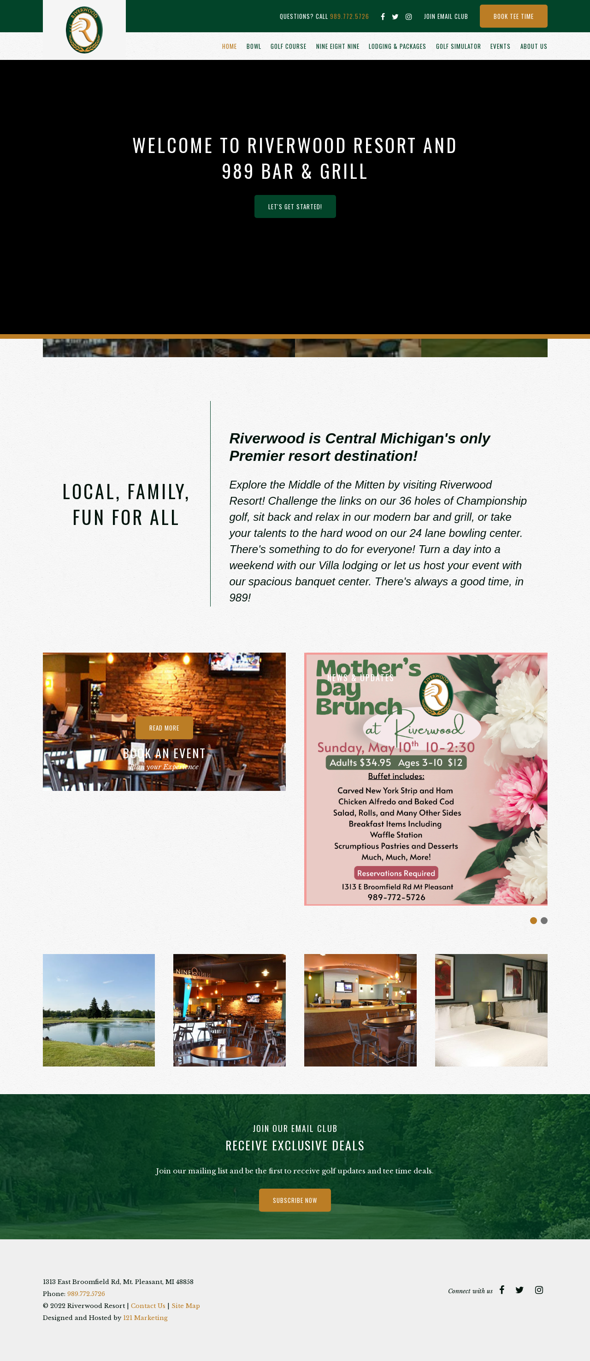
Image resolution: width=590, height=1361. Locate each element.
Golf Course (289, 46)
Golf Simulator (458, 46)
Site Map (185, 1306)
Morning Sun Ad (533, 920)
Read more (164, 727)
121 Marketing (145, 1318)
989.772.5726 (349, 16)
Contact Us (148, 1306)
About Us (534, 46)
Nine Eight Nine (338, 46)
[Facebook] (383, 16)
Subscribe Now (295, 1200)
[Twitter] (395, 16)
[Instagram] (409, 16)
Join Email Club (446, 16)
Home (229, 46)
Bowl (254, 46)
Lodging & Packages (397, 46)
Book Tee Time (514, 16)
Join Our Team (544, 920)
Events (500, 46)
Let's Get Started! (295, 206)
